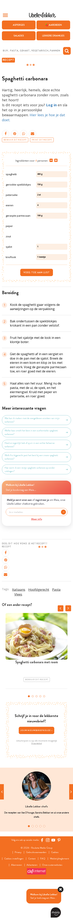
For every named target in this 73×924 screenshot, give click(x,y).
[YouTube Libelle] (53, 879)
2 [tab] (33, 735)
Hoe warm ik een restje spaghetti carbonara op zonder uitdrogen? (36, 508)
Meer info (36, 558)
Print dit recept (42, 140)
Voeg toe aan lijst (37, 311)
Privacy (18, 891)
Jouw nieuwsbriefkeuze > (36, 769)
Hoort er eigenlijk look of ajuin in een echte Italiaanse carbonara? (36, 483)
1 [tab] (29, 735)
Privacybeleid (36, 782)
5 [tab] (44, 735)
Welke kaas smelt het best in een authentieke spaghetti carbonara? (36, 471)
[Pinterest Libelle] (59, 879)
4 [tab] (40, 735)
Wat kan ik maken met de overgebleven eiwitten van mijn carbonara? (36, 459)
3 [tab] (36, 735)
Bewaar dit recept (15, 140)
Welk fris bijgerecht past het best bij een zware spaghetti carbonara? (36, 496)
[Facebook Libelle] (42, 879)
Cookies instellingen (14, 898)
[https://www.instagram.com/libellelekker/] (48, 879)
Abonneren (16, 904)
